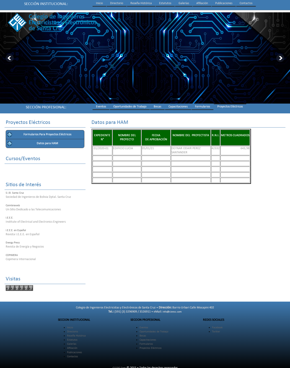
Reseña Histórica (141, 3)
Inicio (99, 3)
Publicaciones (223, 3)
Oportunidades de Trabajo (129, 104)
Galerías (184, 3)
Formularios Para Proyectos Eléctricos (47, 132)
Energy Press (13, 240)
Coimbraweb (13, 203)
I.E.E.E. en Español (16, 228)
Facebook (217, 325)
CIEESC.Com (119, 366)
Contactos (246, 3)
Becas (157, 104)
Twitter (216, 329)
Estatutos (165, 3)
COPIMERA (12, 253)
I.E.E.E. (9, 215)
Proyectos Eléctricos (230, 104)
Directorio (116, 3)
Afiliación (202, 3)
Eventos (101, 104)
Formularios (202, 104)
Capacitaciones (178, 104)
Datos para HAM (47, 141)
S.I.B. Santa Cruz (15, 191)
